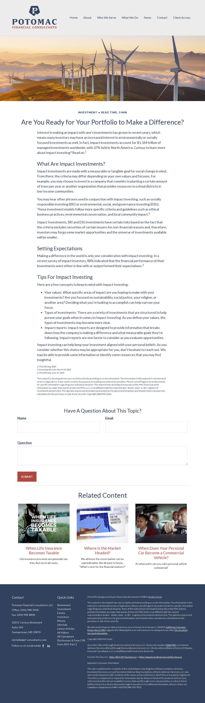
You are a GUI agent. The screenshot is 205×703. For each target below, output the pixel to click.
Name (21, 418)
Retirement (64, 605)
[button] (87, 18)
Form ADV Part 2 (67, 644)
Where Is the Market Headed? (102, 550)
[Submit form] (26, 477)
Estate (61, 612)
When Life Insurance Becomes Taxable (44, 550)
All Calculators (65, 636)
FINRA (168, 645)
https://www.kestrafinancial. (152, 657)
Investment (64, 609)
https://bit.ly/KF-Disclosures (122, 657)
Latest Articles (66, 628)
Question (24, 443)
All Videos (63, 632)
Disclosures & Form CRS (71, 640)
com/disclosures (174, 657)
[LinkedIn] (48, 646)
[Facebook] (43, 646)
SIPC (174, 645)
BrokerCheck (155, 597)
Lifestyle (62, 624)
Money (61, 620)
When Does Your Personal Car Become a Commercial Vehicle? (161, 553)
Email (109, 418)
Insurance (63, 616)
